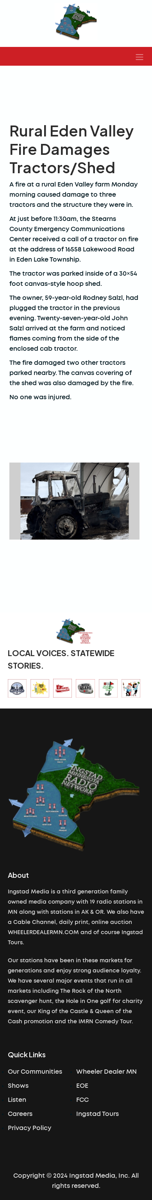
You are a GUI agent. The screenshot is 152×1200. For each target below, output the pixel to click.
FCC (82, 1100)
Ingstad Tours (97, 1114)
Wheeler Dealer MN (106, 1072)
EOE (82, 1086)
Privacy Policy (29, 1128)
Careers (20, 1114)
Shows (18, 1086)
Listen (17, 1100)
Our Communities (35, 1072)
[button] (139, 56)
